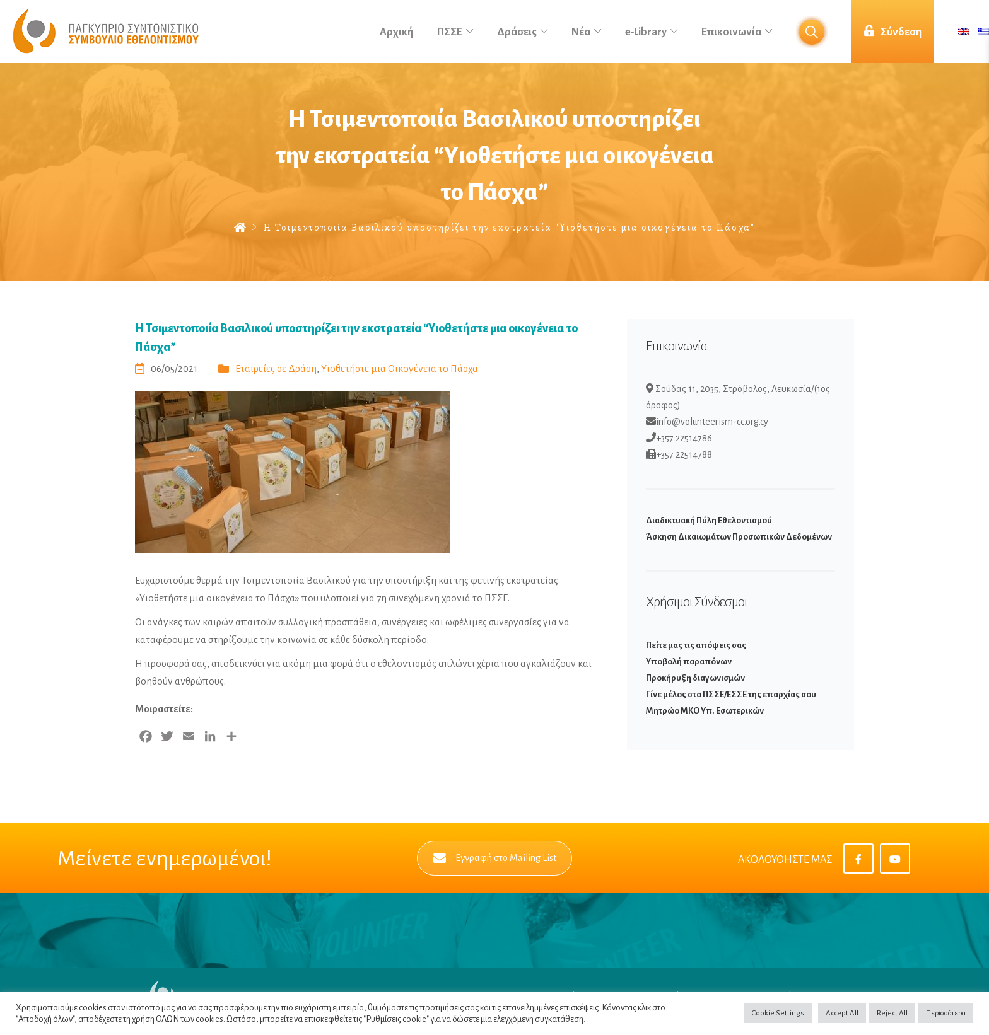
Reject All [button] (892, 1013)
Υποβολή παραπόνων (689, 661)
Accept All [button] (842, 1013)
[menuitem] (963, 32)
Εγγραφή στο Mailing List (494, 858)
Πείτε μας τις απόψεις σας (696, 645)
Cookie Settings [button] (778, 1013)
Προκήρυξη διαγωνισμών (695, 678)
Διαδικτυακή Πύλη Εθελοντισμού (709, 520)
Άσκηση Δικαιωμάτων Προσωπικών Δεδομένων (739, 536)
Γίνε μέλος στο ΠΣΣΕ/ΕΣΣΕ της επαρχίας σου (731, 694)
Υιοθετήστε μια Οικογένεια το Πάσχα (399, 368)
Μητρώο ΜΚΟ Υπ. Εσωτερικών (705, 710)
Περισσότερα (946, 1013)
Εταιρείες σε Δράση (276, 368)
